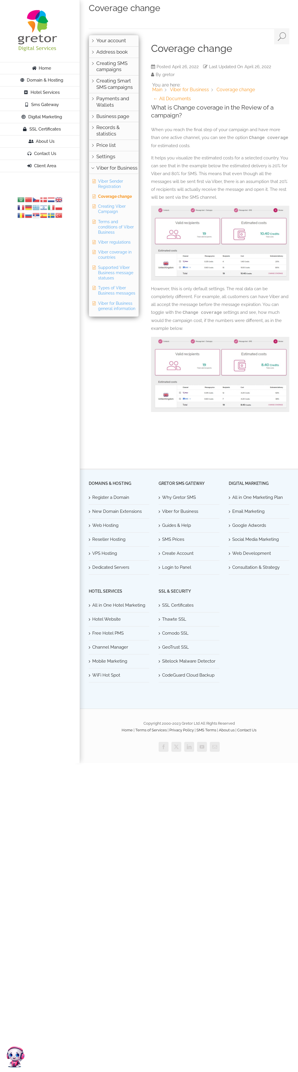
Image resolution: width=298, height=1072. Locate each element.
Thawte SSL (174, 619)
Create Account (178, 553)
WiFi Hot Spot (106, 675)
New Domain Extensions (117, 511)
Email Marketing (248, 511)
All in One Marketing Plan (257, 497)
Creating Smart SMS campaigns (114, 84)
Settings (105, 156)
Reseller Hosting (108, 539)
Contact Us (246, 730)
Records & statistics (108, 130)
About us (227, 730)
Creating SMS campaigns (111, 66)
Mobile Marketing (109, 661)
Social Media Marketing (255, 539)
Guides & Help (176, 525)
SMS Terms (206, 730)
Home (127, 730)
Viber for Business (116, 168)
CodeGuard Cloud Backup (188, 675)
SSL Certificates (178, 605)
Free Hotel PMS (108, 633)
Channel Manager (110, 647)
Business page (112, 116)
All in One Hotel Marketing (118, 605)
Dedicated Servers (110, 567)
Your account (111, 40)
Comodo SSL (175, 633)
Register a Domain (110, 497)
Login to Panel (176, 567)
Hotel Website (106, 619)
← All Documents (172, 98)
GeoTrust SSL (175, 647)
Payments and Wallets (112, 102)
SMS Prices (173, 539)
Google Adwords (249, 525)
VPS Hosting (104, 553)
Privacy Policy (181, 730)
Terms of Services (151, 730)
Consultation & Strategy (256, 567)
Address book (112, 52)
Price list (106, 145)
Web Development (251, 553)
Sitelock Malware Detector (188, 661)
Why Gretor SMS (179, 497)
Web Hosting (105, 525)
